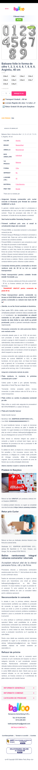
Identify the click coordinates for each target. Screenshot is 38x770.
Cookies (33, 736)
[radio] (5, 76)
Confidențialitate (8, 736)
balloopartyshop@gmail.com (27, 432)
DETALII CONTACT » (19, 727)
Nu (17, 173)
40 (16, 179)
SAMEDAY (19, 359)
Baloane (18, 162)
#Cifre (19, 20)
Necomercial (20, 150)
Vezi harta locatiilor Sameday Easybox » (17, 219)
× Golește (5, 88)
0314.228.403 (21, 720)
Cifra (3, 73)
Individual (19, 156)
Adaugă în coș (19, 93)
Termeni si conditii (22, 736)
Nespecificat (20, 145)
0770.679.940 (21, 718)
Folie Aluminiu (20, 184)
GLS (27, 359)
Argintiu (18, 141)
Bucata (18, 189)
